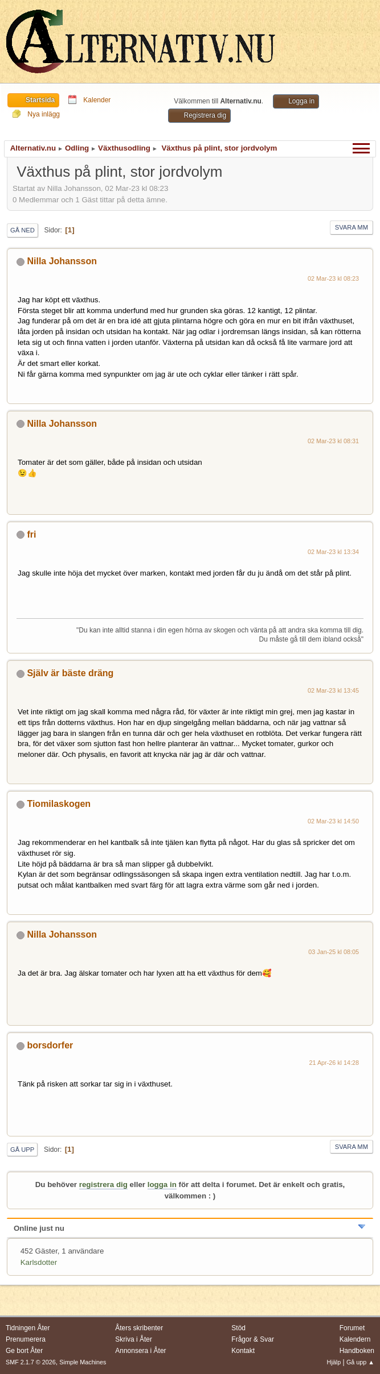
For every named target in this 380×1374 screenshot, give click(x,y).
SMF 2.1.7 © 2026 (31, 1362)
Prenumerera (26, 1339)
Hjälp (334, 1362)
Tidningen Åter (28, 1328)
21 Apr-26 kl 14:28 (334, 1062)
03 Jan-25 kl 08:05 (333, 951)
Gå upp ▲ (360, 1362)
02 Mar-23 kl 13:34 (333, 551)
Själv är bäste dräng (70, 673)
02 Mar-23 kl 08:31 (333, 441)
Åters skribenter (139, 1328)
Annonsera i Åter (140, 1351)
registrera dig (103, 1184)
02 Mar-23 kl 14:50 (333, 821)
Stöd (238, 1328)
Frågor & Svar (252, 1339)
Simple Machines (82, 1362)
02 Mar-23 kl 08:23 (333, 278)
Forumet (352, 1328)
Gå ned (22, 230)
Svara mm (351, 227)
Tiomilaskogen (59, 804)
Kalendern (355, 1339)
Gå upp (22, 1149)
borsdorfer (50, 1045)
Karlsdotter (39, 1262)
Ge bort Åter (24, 1351)
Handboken (357, 1351)
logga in (162, 1184)
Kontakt (243, 1351)
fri (31, 534)
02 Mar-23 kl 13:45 (333, 690)
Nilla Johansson (62, 261)
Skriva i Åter (133, 1339)
